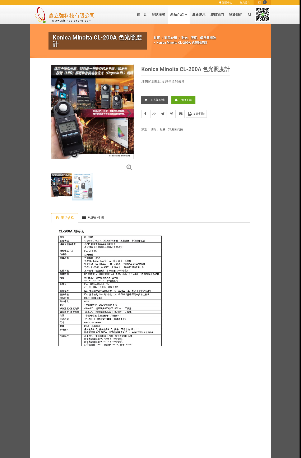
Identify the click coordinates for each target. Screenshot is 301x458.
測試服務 (158, 15)
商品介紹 (170, 38)
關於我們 (235, 15)
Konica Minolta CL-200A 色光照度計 (181, 43)
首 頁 (142, 15)
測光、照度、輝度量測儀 (198, 38)
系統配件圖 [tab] (93, 217)
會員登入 (245, 2)
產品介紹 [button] (178, 15)
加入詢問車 (155, 100)
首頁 (157, 38)
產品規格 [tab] (65, 218)
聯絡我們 (217, 15)
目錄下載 (183, 100)
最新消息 (198, 15)
